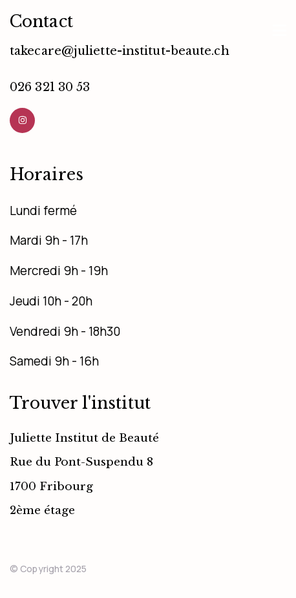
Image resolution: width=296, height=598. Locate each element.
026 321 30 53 (50, 87)
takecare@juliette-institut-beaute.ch (119, 51)
